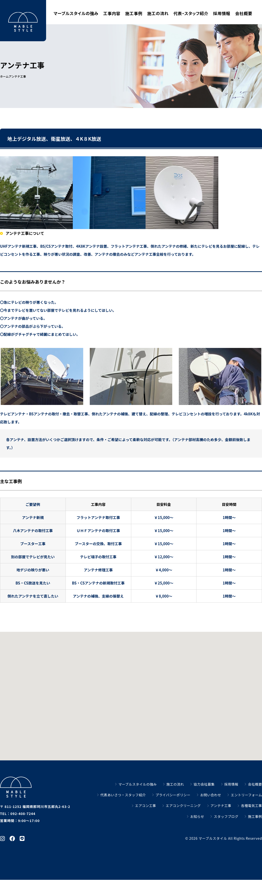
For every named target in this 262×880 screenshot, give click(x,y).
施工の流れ (158, 13)
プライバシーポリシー (173, 794)
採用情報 (221, 13)
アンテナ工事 (221, 805)
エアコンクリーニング (183, 805)
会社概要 (243, 13)
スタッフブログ (226, 816)
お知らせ (197, 816)
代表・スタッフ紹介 (190, 13)
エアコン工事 (145, 805)
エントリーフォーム (246, 794)
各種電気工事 (251, 805)
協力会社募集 (204, 784)
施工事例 (133, 13)
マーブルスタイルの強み (76, 13)
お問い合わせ (210, 794)
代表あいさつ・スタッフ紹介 (123, 794)
